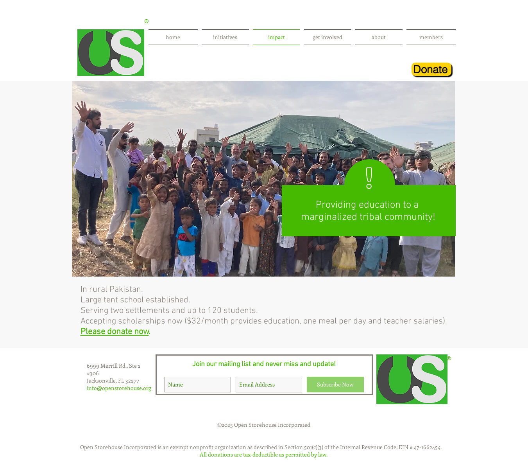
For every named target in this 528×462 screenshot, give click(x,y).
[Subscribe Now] (335, 384)
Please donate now (115, 332)
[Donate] (431, 69)
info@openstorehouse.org (119, 388)
